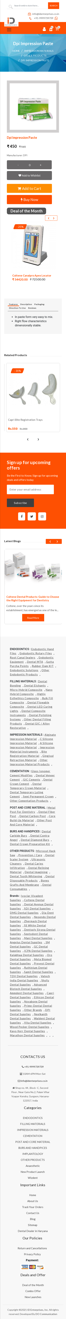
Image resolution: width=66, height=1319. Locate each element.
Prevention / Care (30, 855)
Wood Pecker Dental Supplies (29, 1026)
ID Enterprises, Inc (37, 1309)
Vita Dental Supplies (37, 1022)
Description (26, 304)
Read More (33, 617)
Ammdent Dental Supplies (27, 993)
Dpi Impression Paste (35, 60)
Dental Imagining (36, 872)
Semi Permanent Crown (38, 796)
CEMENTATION (32, 1135)
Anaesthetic (33, 1165)
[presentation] (48, 218)
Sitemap (32, 1225)
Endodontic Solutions (24, 670)
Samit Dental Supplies (38, 971)
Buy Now (29, 199)
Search (54, 5)
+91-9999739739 (41, 18)
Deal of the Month (33, 1285)
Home (16, 50)
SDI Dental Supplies (37, 908)
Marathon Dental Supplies (27, 1035)
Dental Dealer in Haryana (33, 1231)
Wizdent (33, 1177)
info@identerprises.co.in (43, 13)
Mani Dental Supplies (38, 938)
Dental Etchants (35, 685)
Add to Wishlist (29, 175)
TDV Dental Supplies (24, 976)
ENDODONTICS (33, 1117)
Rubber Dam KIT (43, 666)
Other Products (35, 55)
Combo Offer (33, 1291)
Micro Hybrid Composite (26, 689)
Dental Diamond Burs (35, 839)
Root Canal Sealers (22, 657)
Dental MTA (35, 661)
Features (13, 304)
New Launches (33, 1297)
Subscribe (20, 502)
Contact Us (32, 1213)
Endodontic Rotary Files (36, 653)
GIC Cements (31, 779)
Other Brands (33, 1009)
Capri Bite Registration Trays (25, 419)
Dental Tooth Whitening (26, 876)
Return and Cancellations (32, 1248)
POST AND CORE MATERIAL (32, 1141)
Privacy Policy (32, 1254)
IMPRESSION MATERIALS (39, 50)
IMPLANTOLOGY (32, 1153)
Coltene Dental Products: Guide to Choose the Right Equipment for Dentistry (32, 598)
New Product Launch (33, 1171)
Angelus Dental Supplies (26, 942)
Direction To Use (17, 308)
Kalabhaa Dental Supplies (27, 955)
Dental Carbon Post (32, 816)
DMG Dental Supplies (24, 912)
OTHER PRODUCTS (33, 1159)
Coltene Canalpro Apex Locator (31, 275)
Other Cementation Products (29, 800)
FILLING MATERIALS (32, 1123)
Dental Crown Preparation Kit (30, 844)
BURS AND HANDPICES (32, 1147)
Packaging (39, 304)
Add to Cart (29, 188)
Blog (33, 1219)
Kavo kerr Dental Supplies (27, 1031)
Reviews (32, 308)
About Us (32, 1201)
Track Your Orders (32, 1207)
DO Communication (46, 1313)
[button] (33, 106)
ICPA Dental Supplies (38, 950)
